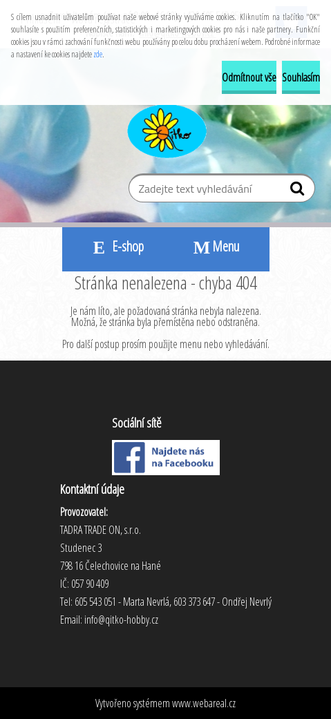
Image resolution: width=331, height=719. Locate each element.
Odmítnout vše (249, 77)
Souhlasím (301, 77)
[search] (298, 191)
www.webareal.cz (204, 703)
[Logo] (165, 129)
